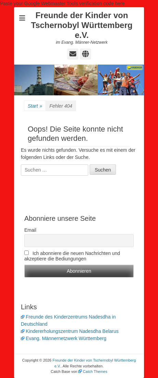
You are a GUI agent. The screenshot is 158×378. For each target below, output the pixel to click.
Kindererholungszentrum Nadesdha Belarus (70, 331)
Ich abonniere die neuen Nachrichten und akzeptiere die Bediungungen (72, 256)
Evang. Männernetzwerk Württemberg (63, 338)
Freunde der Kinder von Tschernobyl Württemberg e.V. (82, 25)
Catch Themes (92, 371)
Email (30, 230)
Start (35, 106)
